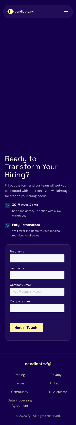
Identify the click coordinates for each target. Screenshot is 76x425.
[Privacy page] (56, 375)
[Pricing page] (20, 375)
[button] (65, 12)
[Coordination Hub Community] (19, 392)
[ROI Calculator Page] (56, 392)
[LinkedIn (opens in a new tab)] (56, 383)
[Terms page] (19, 383)
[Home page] (20, 11)
